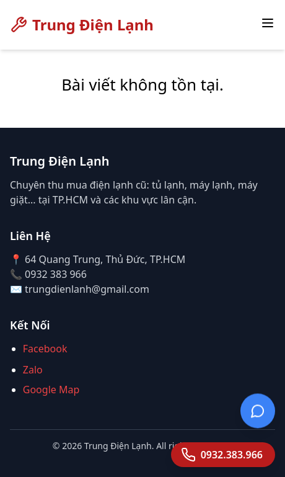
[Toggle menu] (267, 23)
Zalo (33, 370)
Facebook (45, 348)
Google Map (51, 389)
